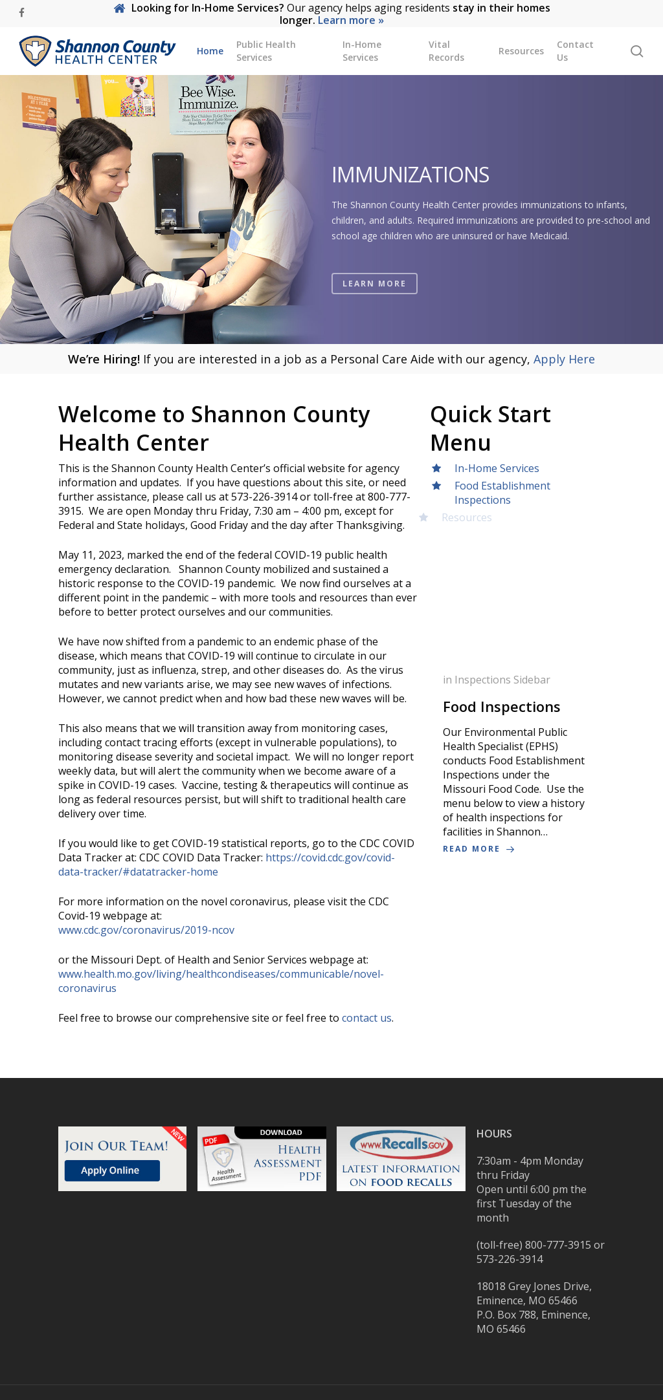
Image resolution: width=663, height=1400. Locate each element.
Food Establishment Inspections (498, 493)
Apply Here (564, 359)
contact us (367, 1018)
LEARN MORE (375, 303)
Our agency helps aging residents (331, 14)
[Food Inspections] (517, 764)
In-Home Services (497, 468)
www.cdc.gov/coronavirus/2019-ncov (146, 930)
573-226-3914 (510, 1259)
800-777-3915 (558, 1245)
